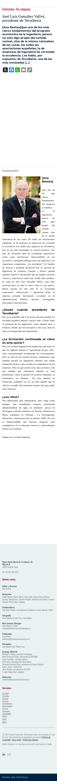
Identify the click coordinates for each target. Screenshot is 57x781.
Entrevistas (8, 9)
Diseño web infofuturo (15, 777)
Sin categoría (23, 9)
